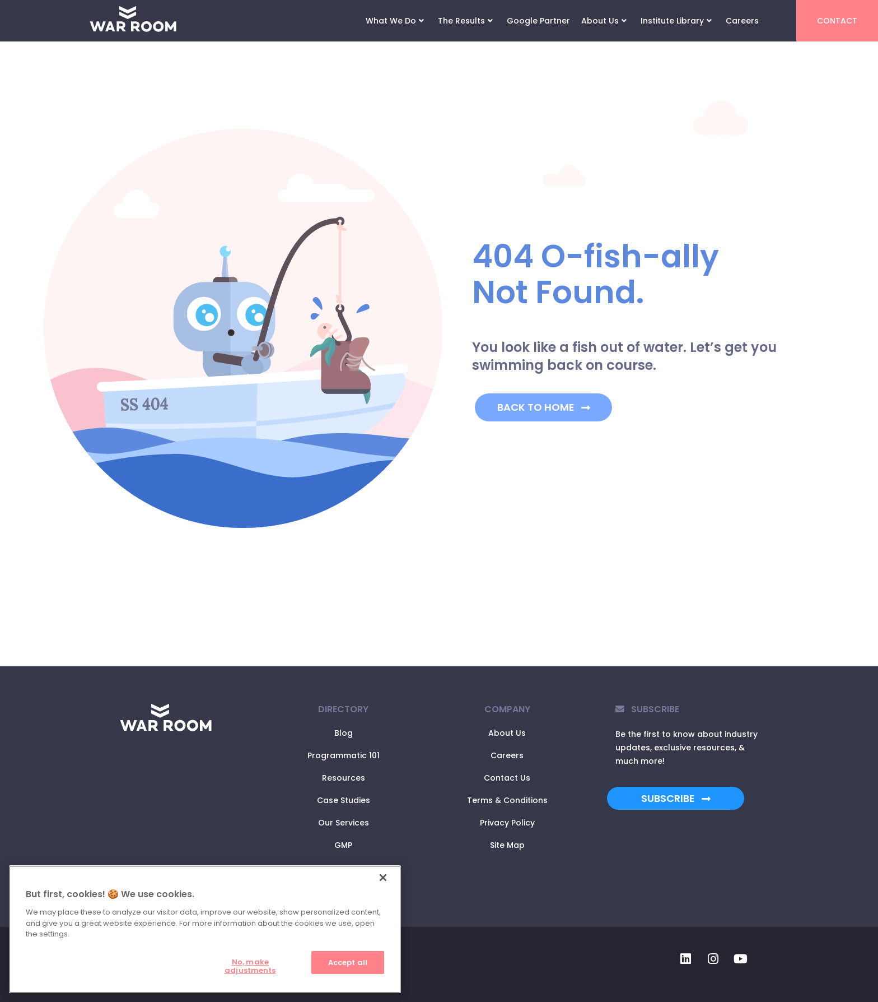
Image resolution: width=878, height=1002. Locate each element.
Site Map (507, 845)
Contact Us (507, 777)
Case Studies (343, 800)
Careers (742, 20)
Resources (343, 777)
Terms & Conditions (507, 800)
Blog (343, 733)
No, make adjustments (250, 966)
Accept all (347, 962)
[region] (205, 929)
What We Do (395, 20)
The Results (465, 20)
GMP (343, 845)
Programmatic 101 (343, 755)
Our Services (343, 822)
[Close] (383, 877)
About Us (604, 20)
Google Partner (538, 20)
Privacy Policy (507, 822)
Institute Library (676, 20)
